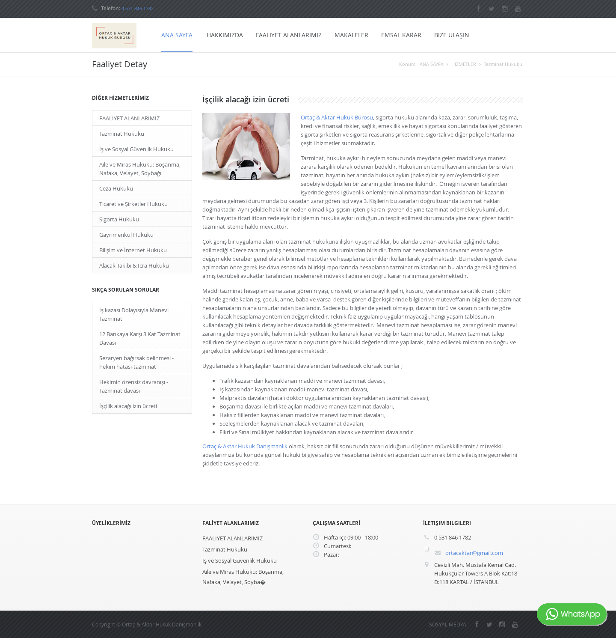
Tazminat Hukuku (503, 64)
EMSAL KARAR (401, 35)
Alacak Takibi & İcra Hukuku (134, 265)
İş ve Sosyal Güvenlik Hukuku (136, 149)
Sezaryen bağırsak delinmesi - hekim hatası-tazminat (136, 362)
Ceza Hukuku (116, 188)
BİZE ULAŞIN (451, 35)
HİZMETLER (463, 64)
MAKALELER (351, 35)
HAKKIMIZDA (225, 35)
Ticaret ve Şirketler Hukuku (133, 204)
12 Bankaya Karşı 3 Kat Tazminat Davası (140, 338)
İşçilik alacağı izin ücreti (128, 406)
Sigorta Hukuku (119, 219)
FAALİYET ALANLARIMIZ (289, 35)
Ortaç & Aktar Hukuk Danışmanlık (244, 446)
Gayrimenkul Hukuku (126, 235)
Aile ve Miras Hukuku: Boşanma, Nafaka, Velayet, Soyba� (243, 577)
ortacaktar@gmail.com (474, 553)
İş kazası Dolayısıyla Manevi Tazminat (134, 314)
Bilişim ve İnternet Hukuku (133, 250)
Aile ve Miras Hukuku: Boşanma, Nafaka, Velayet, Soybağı (140, 169)
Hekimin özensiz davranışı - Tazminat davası (133, 386)
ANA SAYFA (176, 35)
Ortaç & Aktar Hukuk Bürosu (337, 117)
